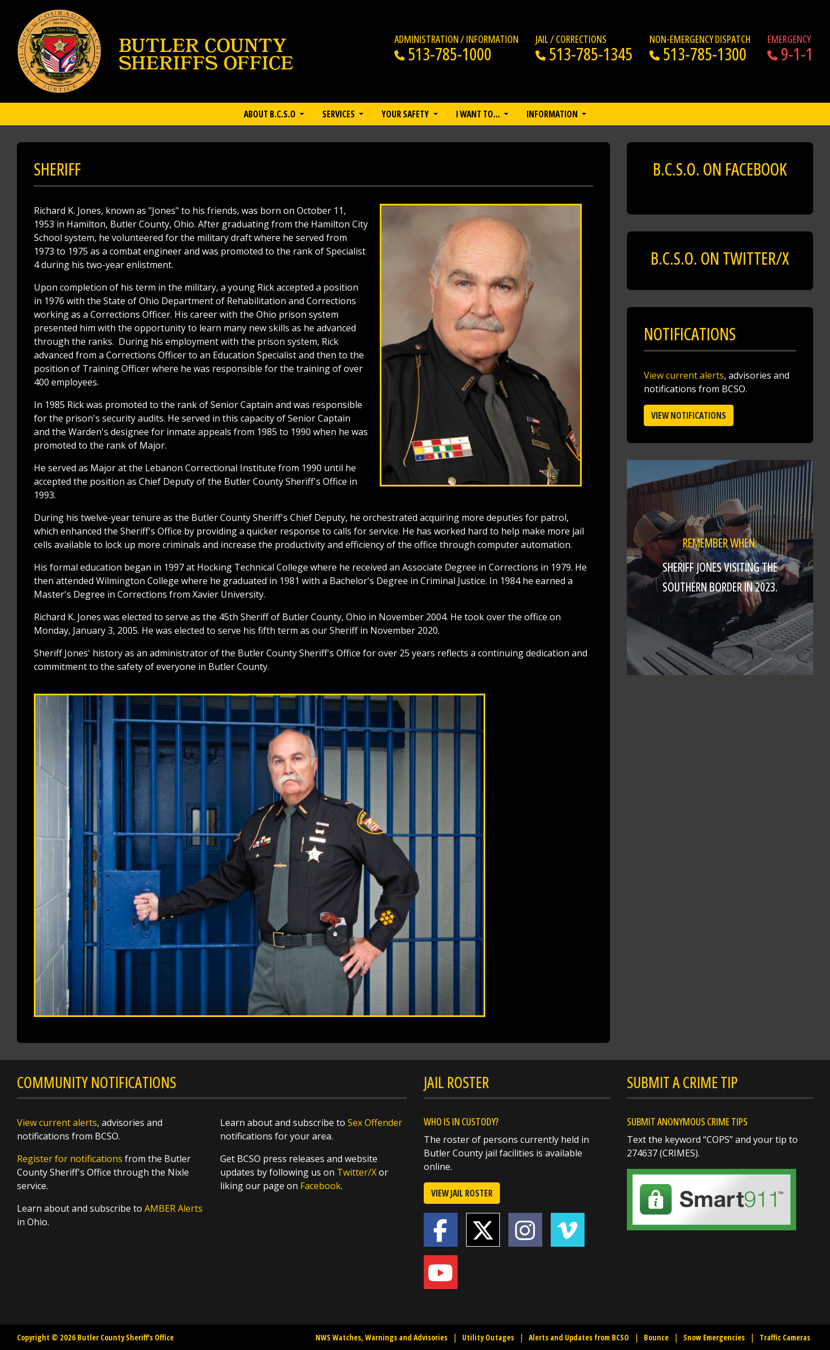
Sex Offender (375, 1122)
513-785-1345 (584, 53)
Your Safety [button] (406, 114)
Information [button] (552, 114)
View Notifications (688, 415)
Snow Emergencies (714, 1337)
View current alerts (684, 375)
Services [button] (339, 114)
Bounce (656, 1337)
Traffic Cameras (784, 1337)
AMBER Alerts (173, 1208)
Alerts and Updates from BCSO (579, 1337)
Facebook (320, 1186)
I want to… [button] (479, 114)
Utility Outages (488, 1337)
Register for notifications (69, 1158)
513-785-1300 (697, 53)
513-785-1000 (442, 53)
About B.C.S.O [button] (270, 114)
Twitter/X (356, 1172)
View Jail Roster (462, 1193)
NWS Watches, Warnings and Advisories (381, 1337)
